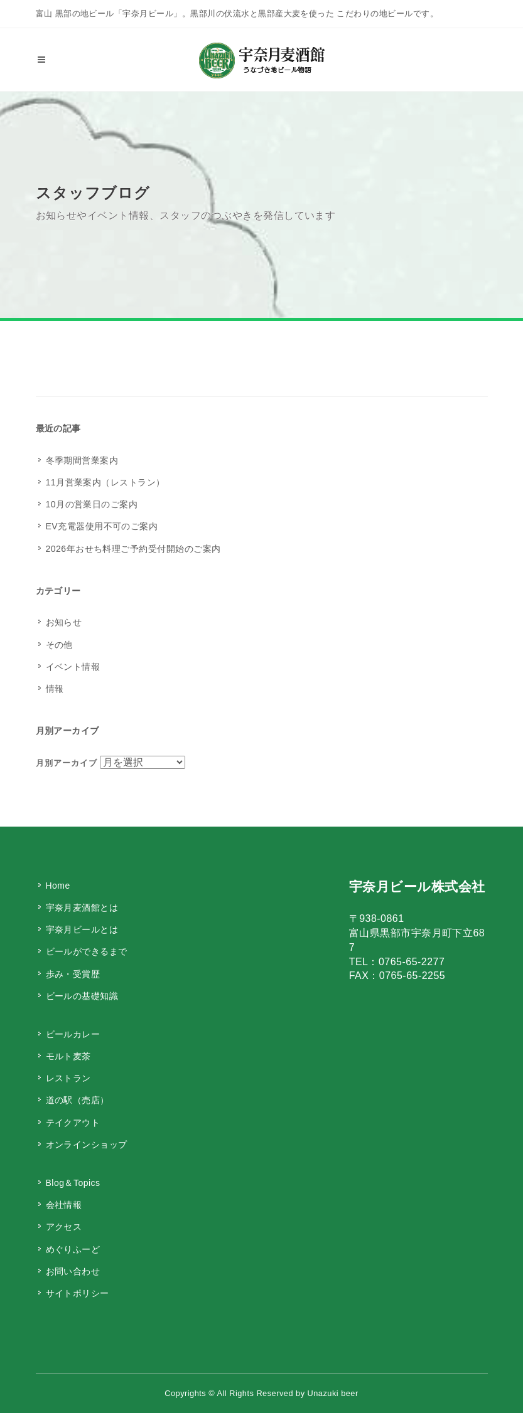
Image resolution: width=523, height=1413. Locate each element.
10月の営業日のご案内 (92, 504)
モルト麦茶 (68, 1056)
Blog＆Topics (73, 1183)
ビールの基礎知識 (82, 996)
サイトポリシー (77, 1293)
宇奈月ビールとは (82, 929)
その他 (59, 645)
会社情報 (64, 1205)
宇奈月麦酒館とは (82, 907)
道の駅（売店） (77, 1100)
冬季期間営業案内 (82, 460)
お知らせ (64, 622)
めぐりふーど (73, 1249)
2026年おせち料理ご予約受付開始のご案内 (133, 549)
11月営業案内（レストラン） (105, 482)
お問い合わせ (73, 1271)
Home (58, 886)
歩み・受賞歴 (73, 974)
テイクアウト (73, 1123)
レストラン (68, 1078)
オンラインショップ (86, 1145)
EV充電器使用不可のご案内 (102, 526)
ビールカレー (73, 1034)
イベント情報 (73, 667)
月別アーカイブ (66, 763)
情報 (55, 689)
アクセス (64, 1227)
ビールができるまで (86, 951)
